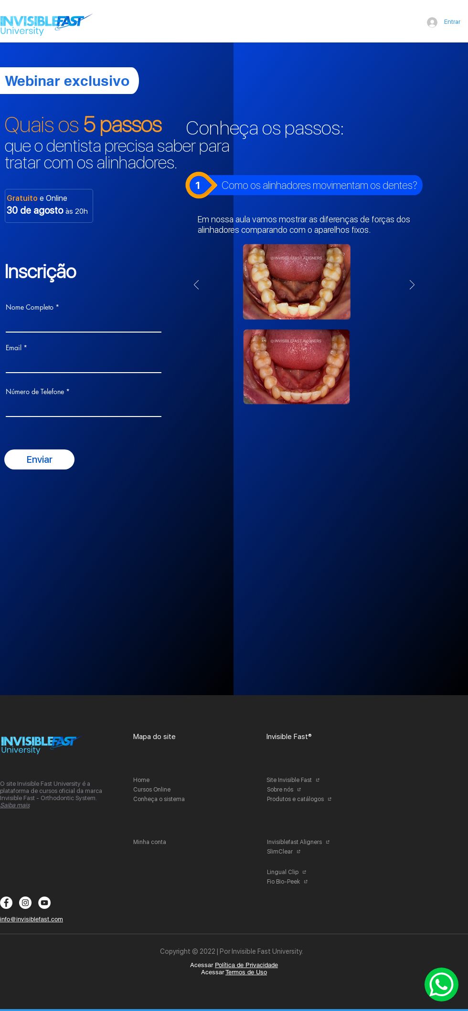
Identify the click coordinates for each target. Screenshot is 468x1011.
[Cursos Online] (168, 789)
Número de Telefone (35, 391)
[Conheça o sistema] (168, 799)
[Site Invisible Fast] (301, 780)
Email (13, 347)
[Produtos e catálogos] (302, 799)
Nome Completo (29, 307)
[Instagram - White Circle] (25, 902)
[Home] (168, 780)
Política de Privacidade (246, 965)
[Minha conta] (168, 842)
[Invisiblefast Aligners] (302, 842)
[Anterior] (196, 285)
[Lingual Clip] (302, 872)
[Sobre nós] (302, 789)
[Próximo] (412, 285)
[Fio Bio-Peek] (302, 881)
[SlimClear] (302, 851)
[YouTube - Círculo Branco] (44, 902)
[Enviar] (39, 459)
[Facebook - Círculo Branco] (6, 902)
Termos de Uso (246, 972)
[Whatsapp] (441, 984)
